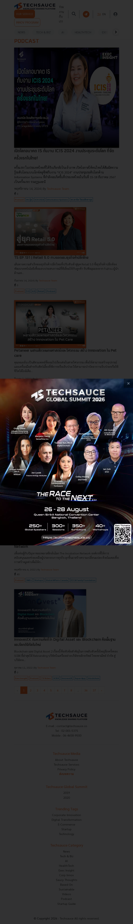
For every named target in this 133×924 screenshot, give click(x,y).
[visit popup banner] (66, 462)
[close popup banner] (128, 383)
